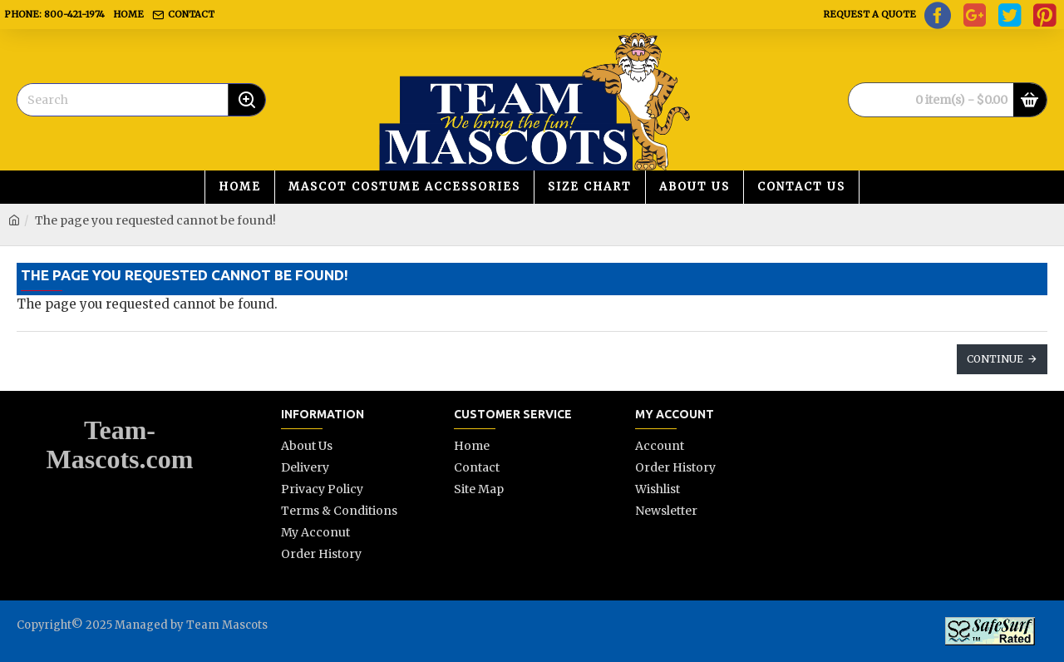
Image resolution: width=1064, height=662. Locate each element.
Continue (995, 359)
